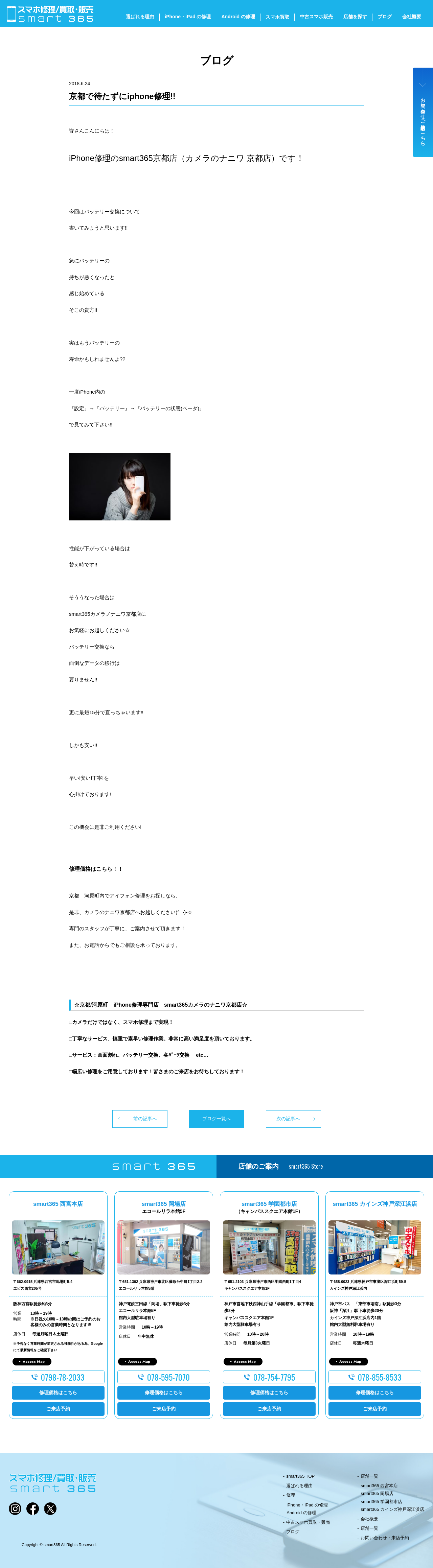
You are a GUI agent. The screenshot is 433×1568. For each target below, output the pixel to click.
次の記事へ (288, 1118)
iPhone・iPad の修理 (188, 16)
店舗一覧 (369, 1476)
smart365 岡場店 (377, 1493)
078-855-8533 (380, 1377)
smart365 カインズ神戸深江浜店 (393, 1509)
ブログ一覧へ (216, 1118)
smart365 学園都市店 (382, 1501)
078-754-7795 (274, 1377)
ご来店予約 (58, 1408)
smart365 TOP (300, 1476)
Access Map (34, 1361)
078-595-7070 (168, 1377)
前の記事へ (145, 1118)
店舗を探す (355, 16)
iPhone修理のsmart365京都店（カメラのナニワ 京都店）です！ (186, 158)
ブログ (385, 16)
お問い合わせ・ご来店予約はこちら (423, 119)
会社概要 (411, 16)
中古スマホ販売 (316, 16)
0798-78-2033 (63, 1377)
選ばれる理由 (140, 16)
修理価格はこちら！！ (96, 869)
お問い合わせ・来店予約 (385, 1537)
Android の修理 (238, 16)
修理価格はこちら (58, 1392)
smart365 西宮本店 (379, 1485)
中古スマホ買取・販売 (308, 1522)
